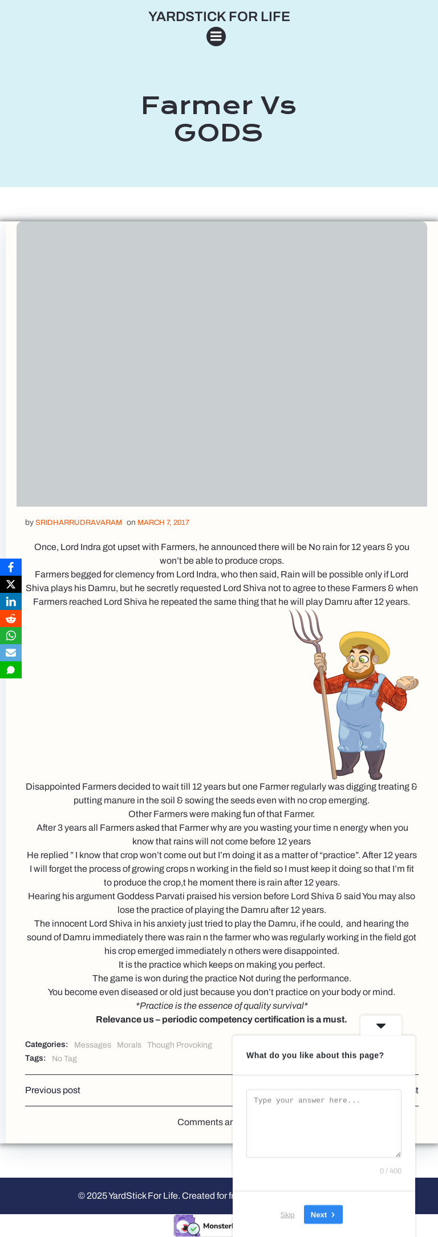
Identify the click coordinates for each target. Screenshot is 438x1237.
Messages (92, 1045)
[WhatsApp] (11, 635)
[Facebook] (11, 567)
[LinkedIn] (11, 601)
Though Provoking (179, 1045)
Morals (129, 1045)
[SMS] (11, 669)
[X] (11, 584)
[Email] (11, 652)
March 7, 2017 (163, 523)
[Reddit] (11, 618)
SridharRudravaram (78, 523)
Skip (288, 1214)
